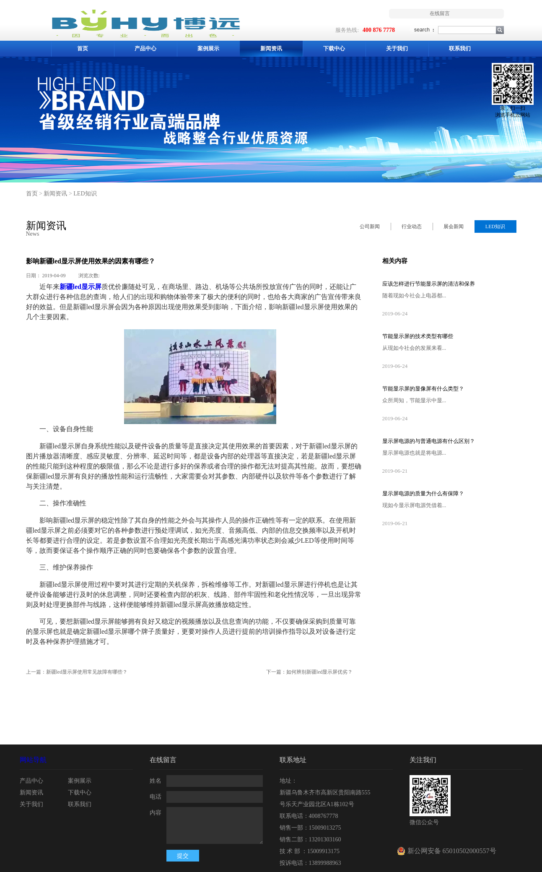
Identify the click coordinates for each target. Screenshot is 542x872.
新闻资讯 (55, 193)
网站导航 (33, 759)
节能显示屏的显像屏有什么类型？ (423, 388)
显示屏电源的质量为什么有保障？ (423, 493)
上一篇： (77, 672)
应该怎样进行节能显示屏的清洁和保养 (428, 283)
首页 (82, 48)
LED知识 (84, 193)
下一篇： (309, 672)
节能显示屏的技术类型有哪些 (417, 336)
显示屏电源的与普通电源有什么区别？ (428, 441)
